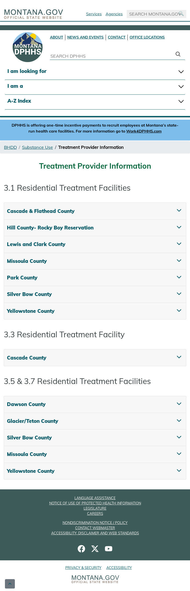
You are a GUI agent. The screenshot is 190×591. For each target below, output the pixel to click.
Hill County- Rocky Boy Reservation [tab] (50, 228)
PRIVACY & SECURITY (83, 568)
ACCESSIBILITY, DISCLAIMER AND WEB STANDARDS (95, 533)
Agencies (114, 13)
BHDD (10, 147)
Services (94, 13)
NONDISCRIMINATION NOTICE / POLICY (95, 523)
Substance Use (37, 147)
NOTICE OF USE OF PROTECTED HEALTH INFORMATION (95, 503)
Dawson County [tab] (26, 404)
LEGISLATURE (95, 508)
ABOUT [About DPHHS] (56, 37)
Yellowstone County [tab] (30, 311)
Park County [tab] (22, 277)
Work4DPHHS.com (144, 131)
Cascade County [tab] (26, 358)
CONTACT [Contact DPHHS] (116, 37)
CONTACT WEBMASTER (95, 528)
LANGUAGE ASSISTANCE (95, 498)
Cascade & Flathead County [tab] (40, 211)
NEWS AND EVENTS (85, 37)
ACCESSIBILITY (119, 568)
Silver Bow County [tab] (29, 294)
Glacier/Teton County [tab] (32, 421)
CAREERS (95, 513)
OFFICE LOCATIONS (147, 37)
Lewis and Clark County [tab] (36, 244)
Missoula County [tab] (27, 261)
